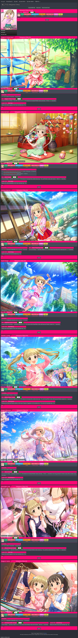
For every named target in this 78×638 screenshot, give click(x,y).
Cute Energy (11, 252)
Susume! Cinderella (11, 249)
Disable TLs (3, 637)
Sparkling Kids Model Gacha (10, 173)
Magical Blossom (6, 410)
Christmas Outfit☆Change (10, 622)
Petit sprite (3, 32)
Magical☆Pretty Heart (7, 37)
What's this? (7, 637)
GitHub (45, 633)
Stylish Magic (5, 261)
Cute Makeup (11, 326)
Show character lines (46, 7)
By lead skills (22, 1)
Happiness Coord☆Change (11, 322)
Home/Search (9, 1)
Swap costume (13, 28)
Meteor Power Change (10, 397)
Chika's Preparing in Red (37, 247)
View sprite (3, 30)
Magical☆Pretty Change (10, 99)
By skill (15, 1)
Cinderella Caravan (11, 320)
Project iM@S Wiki (31, 7)
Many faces (38, 7)
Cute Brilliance (11, 477)
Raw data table (3, 34)
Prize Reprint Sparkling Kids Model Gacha (13, 171)
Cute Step (10, 103)
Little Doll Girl (5, 112)
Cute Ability (10, 181)
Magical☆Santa (5, 561)
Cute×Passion (11, 401)
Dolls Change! (8, 177)
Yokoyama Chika (23, 10)
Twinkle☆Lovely (5, 335)
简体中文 (37, 1)
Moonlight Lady (5, 486)
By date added (30, 1)
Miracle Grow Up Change (10, 548)
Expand (47, 19)
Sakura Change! (8, 472)
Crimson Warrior (5, 190)
